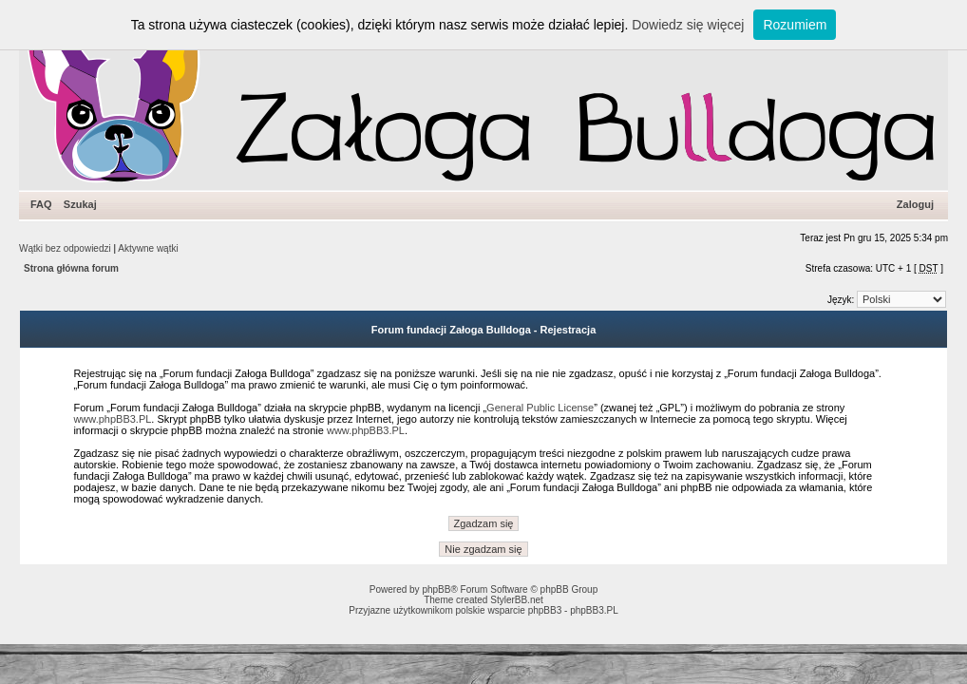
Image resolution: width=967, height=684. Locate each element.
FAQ (41, 204)
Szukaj (80, 204)
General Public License (540, 407)
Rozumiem (794, 24)
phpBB (436, 589)
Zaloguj (915, 204)
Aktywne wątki (148, 248)
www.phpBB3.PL (112, 419)
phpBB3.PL (594, 610)
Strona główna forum (71, 268)
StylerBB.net (516, 600)
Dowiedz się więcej (688, 24)
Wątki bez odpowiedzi (65, 248)
